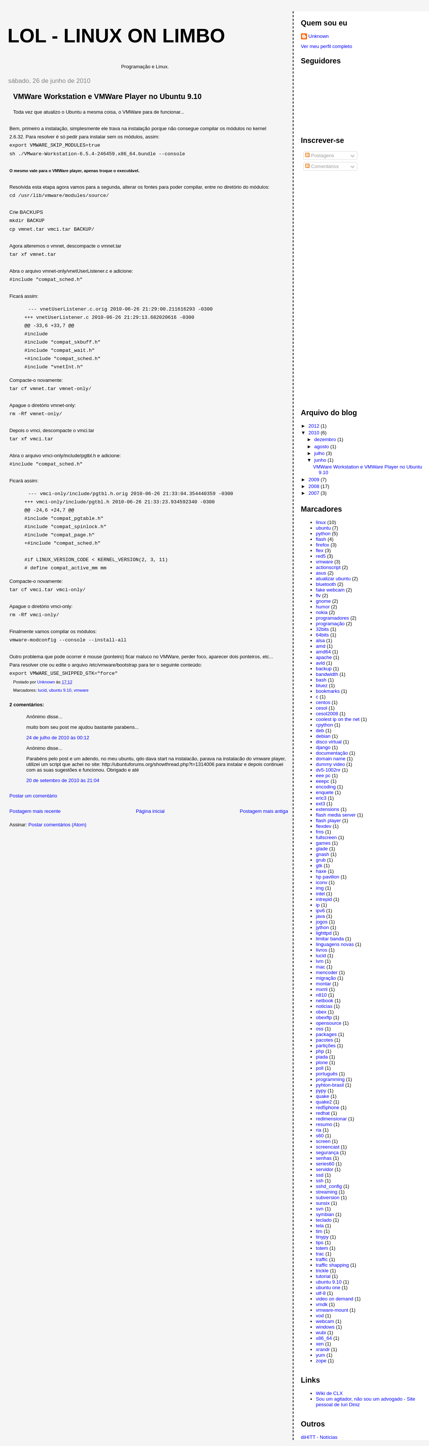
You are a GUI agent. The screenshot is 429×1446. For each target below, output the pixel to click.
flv (318, 595)
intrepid (324, 899)
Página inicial (150, 811)
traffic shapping (332, 1265)
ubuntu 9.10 (60, 690)
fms (320, 832)
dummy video (330, 764)
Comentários (322, 166)
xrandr (323, 1349)
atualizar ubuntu (333, 578)
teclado (324, 1220)
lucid (42, 690)
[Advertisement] (331, 287)
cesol (321, 708)
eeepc (322, 781)
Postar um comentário (33, 796)
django (323, 747)
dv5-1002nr (328, 770)
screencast (328, 1147)
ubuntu (323, 528)
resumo (324, 1124)
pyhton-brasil (330, 1085)
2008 (315, 486)
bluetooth (326, 584)
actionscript (328, 567)
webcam (325, 1321)
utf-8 (321, 1293)
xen (320, 1344)
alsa (320, 640)
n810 (321, 995)
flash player (328, 820)
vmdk (322, 1304)
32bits (322, 629)
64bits (322, 635)
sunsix (323, 1203)
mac (320, 967)
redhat (323, 1113)
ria (318, 1130)
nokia (322, 612)
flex (320, 550)
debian (323, 736)
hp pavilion (327, 877)
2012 (315, 426)
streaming (326, 1192)
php (320, 1051)
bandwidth (327, 674)
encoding (326, 787)
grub (321, 860)
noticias (324, 1006)
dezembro (325, 439)
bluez (322, 685)
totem (322, 1248)
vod (320, 1315)
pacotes (324, 1040)
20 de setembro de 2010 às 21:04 (62, 780)
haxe (321, 871)
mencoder (327, 972)
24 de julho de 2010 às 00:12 (57, 737)
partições (326, 1045)
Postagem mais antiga (264, 811)
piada (322, 1057)
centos (323, 702)
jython (322, 927)
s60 (320, 1135)
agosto (322, 446)
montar (323, 984)
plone (322, 1062)
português (327, 1074)
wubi (321, 1332)
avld (320, 663)
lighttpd (324, 933)
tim (319, 1231)
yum (320, 1355)
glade (322, 848)
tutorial (323, 1276)
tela (320, 1225)
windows (325, 1327)
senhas (324, 1158)
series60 (325, 1164)
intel (320, 893)
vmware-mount (332, 1310)
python (323, 533)
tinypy (322, 1237)
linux (321, 522)
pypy (321, 1090)
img (320, 888)
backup (324, 668)
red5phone (327, 1107)
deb (320, 730)
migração (326, 978)
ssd (320, 1175)
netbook (324, 1000)
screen (323, 1141)
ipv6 (320, 910)
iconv (321, 882)
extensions (327, 809)
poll (320, 1068)
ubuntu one (328, 1287)
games (323, 843)
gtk (319, 865)
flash (321, 539)
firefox (322, 545)
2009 (315, 479)
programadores (332, 618)
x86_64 (324, 1338)
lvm (320, 961)
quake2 (324, 1102)
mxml (322, 989)
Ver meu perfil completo (326, 46)
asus (321, 573)
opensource (329, 1023)
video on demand (335, 1299)
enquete (325, 792)
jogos (322, 922)
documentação (332, 753)
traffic (322, 1259)
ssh (320, 1180)
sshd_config (329, 1186)
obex (321, 1012)
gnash (322, 854)
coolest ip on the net (338, 719)
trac (320, 1254)
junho (320, 460)
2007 (315, 493)
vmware (81, 690)
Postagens (319, 155)
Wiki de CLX (329, 1393)
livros (321, 950)
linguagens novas (335, 944)
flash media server (336, 815)
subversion (328, 1197)
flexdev (323, 826)
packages (326, 1034)
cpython (324, 725)
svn (320, 1209)
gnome (323, 601)
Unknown (319, 36)
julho (320, 453)
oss (320, 1029)
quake (322, 1096)
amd (320, 646)
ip (318, 905)
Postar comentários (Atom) (58, 824)
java (320, 916)
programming (330, 1079)
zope (321, 1360)
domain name (331, 758)
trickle (322, 1270)
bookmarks (328, 691)
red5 (321, 556)
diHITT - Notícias (319, 1437)
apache (324, 657)
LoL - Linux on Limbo (116, 36)
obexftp (324, 1017)
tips (320, 1242)
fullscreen (326, 837)
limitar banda (330, 938)
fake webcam (330, 590)
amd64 (323, 652)
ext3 (320, 803)
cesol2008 (327, 713)
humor (323, 607)
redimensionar (331, 1119)
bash (321, 680)
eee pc (323, 775)
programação (330, 623)
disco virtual (329, 742)
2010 (315, 432)
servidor (324, 1169)
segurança (327, 1152)
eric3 (321, 798)
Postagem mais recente (35, 811)
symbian (325, 1214)
